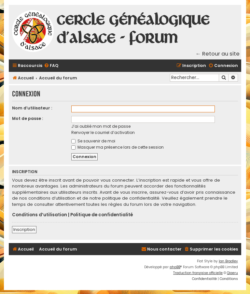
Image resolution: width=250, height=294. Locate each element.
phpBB (175, 267)
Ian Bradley (228, 261)
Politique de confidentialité (101, 215)
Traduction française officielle (198, 272)
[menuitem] (51, 65)
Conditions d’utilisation (39, 215)
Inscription (24, 229)
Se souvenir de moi (93, 141)
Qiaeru (232, 272)
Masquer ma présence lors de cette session (117, 147)
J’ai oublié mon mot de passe (101, 126)
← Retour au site (218, 53)
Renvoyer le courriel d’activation (103, 132)
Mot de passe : (27, 118)
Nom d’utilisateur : (32, 108)
